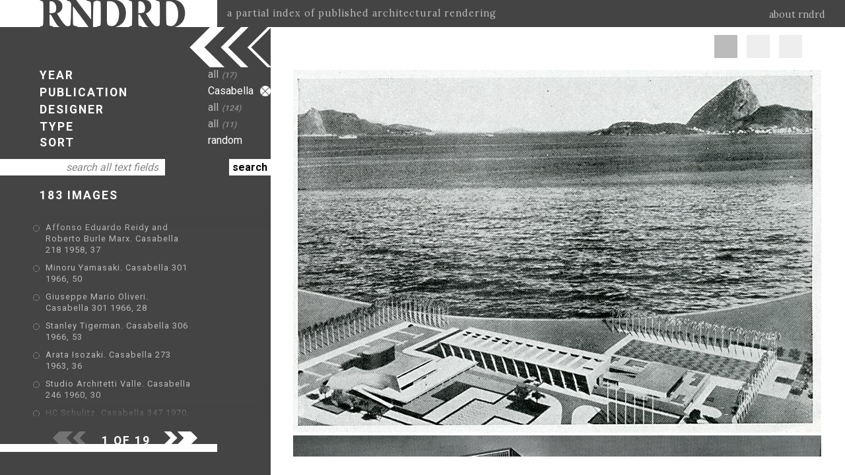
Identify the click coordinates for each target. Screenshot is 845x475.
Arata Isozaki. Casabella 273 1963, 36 (128, 325)
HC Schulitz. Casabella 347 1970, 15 (124, 363)
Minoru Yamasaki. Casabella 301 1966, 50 (136, 258)
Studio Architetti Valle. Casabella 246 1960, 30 (147, 344)
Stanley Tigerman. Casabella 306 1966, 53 (137, 306)
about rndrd (797, 14)
